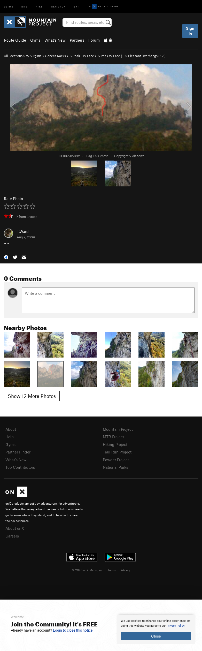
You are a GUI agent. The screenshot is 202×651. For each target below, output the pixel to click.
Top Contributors (20, 467)
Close (156, 636)
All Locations (13, 56)
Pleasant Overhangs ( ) (147, 56)
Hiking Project (115, 444)
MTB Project (113, 436)
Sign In (190, 31)
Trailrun (58, 6)
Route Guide (15, 40)
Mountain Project (118, 429)
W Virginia (34, 56)
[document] (156, 629)
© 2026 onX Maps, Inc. (87, 570)
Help (9, 436)
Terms (112, 570)
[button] (6, 257)
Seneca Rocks (55, 56)
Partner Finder (17, 452)
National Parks (115, 467)
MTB (24, 6)
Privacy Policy (175, 625)
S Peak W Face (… (111, 56)
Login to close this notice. (73, 630)
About (10, 429)
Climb (9, 6)
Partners (77, 40)
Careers (12, 536)
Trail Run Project (117, 452)
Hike (39, 6)
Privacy (125, 570)
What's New (55, 40)
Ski (76, 6)
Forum (94, 40)
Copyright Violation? (129, 156)
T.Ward (23, 231)
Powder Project (116, 459)
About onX (14, 528)
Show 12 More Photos (32, 396)
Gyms (35, 40)
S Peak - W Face (81, 56)
